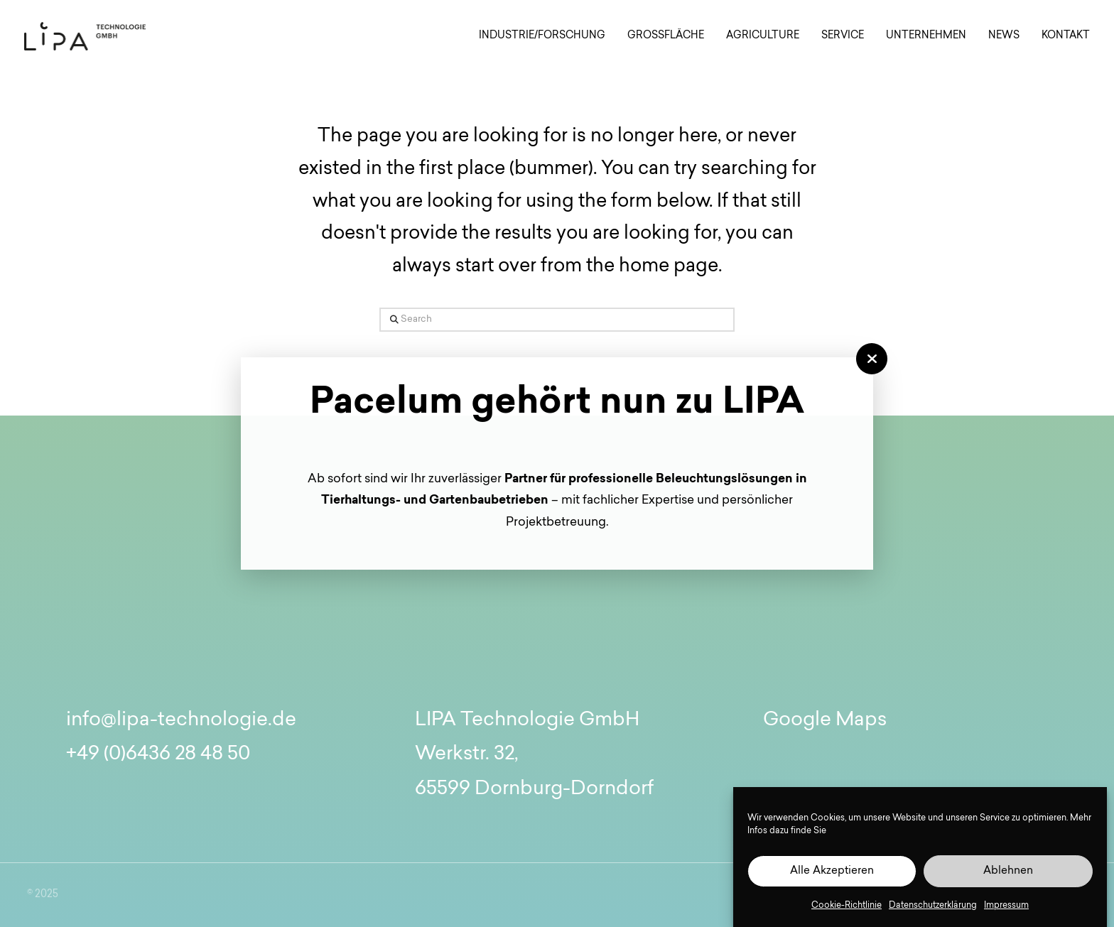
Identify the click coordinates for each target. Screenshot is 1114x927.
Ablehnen (1008, 871)
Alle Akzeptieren (832, 871)
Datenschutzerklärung (933, 905)
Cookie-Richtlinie (846, 905)
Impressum (1006, 905)
